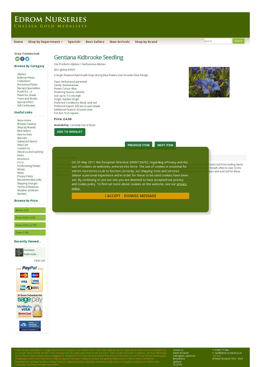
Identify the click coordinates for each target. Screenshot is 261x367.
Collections (23, 81)
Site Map (216, 355)
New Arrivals (120, 42)
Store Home (24, 120)
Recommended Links (29, 179)
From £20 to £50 (25, 217)
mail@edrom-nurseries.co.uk (228, 353)
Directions (23, 159)
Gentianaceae (71, 85)
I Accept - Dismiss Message (130, 195)
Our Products (62, 64)
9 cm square (71, 113)
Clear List (39, 260)
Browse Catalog (26, 124)
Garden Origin (70, 99)
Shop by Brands (26, 127)
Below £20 (22, 210)
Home (18, 42)
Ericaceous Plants (27, 84)
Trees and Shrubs (27, 98)
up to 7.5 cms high (70, 95)
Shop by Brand (146, 42)
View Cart (22, 145)
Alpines (21, 74)
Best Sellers (95, 42)
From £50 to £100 (26, 225)
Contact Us (23, 148)
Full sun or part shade (87, 106)
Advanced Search (27, 141)
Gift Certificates (26, 105)
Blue (74, 88)
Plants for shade (26, 95)
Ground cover (85, 109)
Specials (74, 42)
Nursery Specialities (28, 88)
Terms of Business (28, 187)
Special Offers (25, 102)
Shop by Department (45, 42)
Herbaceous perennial (74, 81)
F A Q (20, 162)
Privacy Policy (25, 176)
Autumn (79, 92)
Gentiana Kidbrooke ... (31, 252)
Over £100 (22, 232)
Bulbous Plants (25, 77)
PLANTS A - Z (24, 91)
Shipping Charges (27, 183)
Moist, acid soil (88, 102)
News (20, 173)
